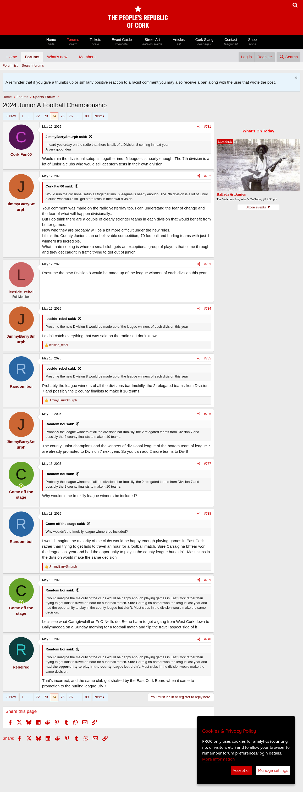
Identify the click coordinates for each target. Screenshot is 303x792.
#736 (207, 414)
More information (218, 759)
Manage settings (273, 770)
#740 (207, 639)
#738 (207, 513)
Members (87, 57)
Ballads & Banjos (231, 194)
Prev (12, 116)
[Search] (288, 57)
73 (46, 116)
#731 (207, 126)
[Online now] (21, 485)
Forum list (10, 65)
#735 (207, 358)
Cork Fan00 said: (59, 186)
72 (38, 116)
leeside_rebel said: (61, 319)
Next (98, 116)
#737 (207, 464)
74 (54, 116)
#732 (207, 176)
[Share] (198, 127)
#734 (207, 308)
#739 (207, 580)
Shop (252, 42)
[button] (71, 57)
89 (87, 116)
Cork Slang (204, 42)
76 (71, 116)
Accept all (241, 770)
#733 (207, 264)
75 (62, 116)
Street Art (152, 42)
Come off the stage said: (65, 524)
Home (51, 42)
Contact (230, 42)
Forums (73, 42)
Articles (178, 42)
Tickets (95, 42)
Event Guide (121, 42)
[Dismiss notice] (295, 78)
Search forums (33, 65)
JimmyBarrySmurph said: (66, 137)
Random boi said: (60, 424)
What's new (57, 57)
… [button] (29, 116)
